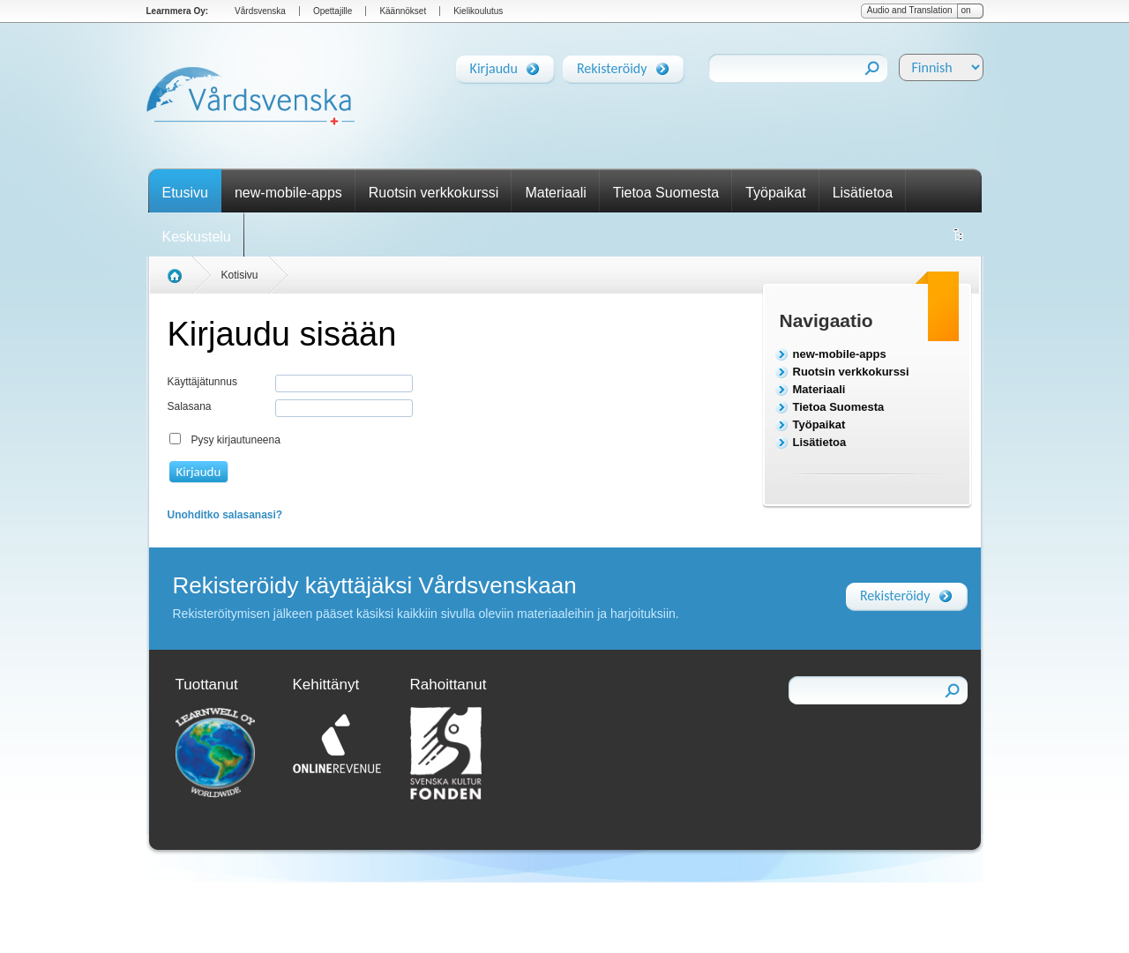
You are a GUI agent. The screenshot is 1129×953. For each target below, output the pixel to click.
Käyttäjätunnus (202, 382)
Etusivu (185, 192)
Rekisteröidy (612, 65)
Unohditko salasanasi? (225, 515)
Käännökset (402, 11)
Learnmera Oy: (177, 11)
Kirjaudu (494, 65)
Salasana (190, 406)
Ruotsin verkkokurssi (434, 192)
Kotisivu (239, 275)
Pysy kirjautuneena (235, 440)
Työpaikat (775, 192)
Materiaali (555, 192)
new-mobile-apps (288, 192)
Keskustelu (196, 236)
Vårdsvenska (260, 11)
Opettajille (332, 11)
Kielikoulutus (478, 11)
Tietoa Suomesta (666, 192)
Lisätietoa (863, 192)
